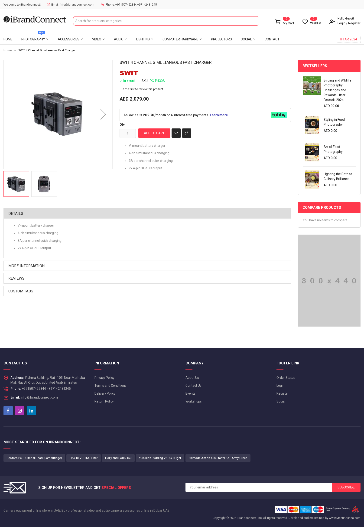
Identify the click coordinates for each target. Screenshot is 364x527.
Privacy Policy (104, 378)
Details (15, 213)
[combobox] (166, 21)
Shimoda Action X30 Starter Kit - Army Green (218, 458)
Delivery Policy (104, 393)
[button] (103, 114)
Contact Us (193, 385)
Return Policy (104, 401)
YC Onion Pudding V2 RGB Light (160, 458)
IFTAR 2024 (348, 39)
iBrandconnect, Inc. (249, 518)
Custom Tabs (20, 291)
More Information (26, 266)
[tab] (147, 213)
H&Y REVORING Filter (84, 458)
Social (280, 401)
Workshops (193, 401)
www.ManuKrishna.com (345, 518)
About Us (192, 378)
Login (341, 23)
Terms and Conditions (110, 385)
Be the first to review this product (142, 89)
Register (354, 23)
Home (7, 50)
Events (190, 393)
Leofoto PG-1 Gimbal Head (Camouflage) (34, 458)
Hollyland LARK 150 (118, 458)
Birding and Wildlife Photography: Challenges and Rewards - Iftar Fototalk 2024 (337, 90)
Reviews (16, 278)
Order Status (285, 378)
